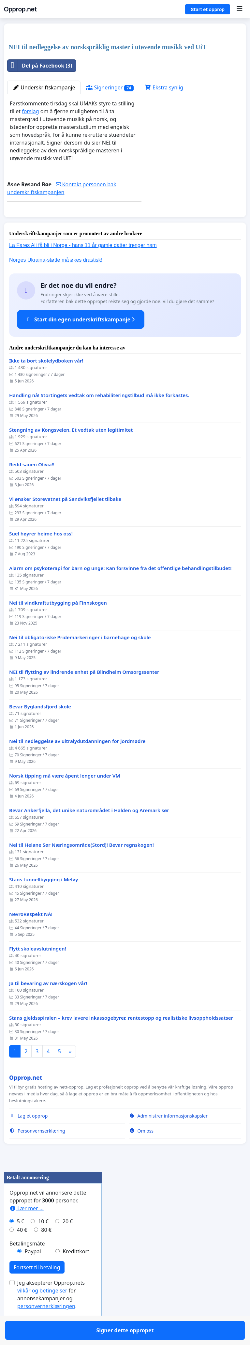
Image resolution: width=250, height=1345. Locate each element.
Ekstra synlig (164, 87)
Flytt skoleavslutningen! (37, 968)
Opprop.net (20, 9)
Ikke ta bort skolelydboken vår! (46, 380)
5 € (20, 1240)
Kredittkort (76, 1270)
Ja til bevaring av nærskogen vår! (48, 1002)
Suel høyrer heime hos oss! (41, 552)
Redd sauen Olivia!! (31, 483)
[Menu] (239, 9)
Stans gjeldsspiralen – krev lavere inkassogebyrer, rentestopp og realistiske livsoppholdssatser (121, 1037)
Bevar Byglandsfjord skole (40, 725)
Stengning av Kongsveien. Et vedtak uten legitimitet (71, 449)
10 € (43, 1240)
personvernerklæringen (46, 1325)
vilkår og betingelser (42, 1309)
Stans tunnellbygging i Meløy (43, 898)
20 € (68, 1240)
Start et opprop (208, 9)
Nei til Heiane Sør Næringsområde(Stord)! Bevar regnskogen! (81, 864)
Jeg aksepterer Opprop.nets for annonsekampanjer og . (51, 1313)
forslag (30, 111)
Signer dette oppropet (74, 221)
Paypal (33, 1270)
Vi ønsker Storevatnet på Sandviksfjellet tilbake (65, 518)
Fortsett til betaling (37, 1286)
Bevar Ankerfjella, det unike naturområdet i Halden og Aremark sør (89, 829)
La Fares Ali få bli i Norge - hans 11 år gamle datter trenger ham (83, 264)
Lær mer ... (26, 1227)
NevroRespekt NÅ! (30, 933)
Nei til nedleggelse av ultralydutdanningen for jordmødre (77, 760)
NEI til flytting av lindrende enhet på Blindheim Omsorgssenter (84, 691)
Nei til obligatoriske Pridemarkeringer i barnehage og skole (80, 656)
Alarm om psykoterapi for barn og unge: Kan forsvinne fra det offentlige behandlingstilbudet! (120, 587)
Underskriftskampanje (44, 87)
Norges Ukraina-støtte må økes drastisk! (55, 279)
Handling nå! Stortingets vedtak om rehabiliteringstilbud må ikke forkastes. (99, 414)
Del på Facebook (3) (39, 65)
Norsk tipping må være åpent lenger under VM (64, 795)
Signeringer (109, 87)
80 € (46, 1248)
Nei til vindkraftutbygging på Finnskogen (58, 622)
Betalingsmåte (27, 1262)
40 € (22, 1248)
